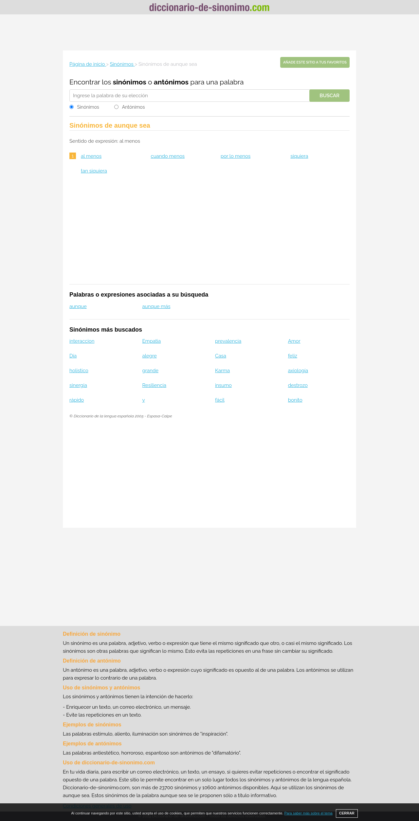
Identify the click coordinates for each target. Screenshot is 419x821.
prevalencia (228, 341)
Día (73, 356)
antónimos (171, 82)
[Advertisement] (209, 32)
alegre (149, 356)
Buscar (329, 96)
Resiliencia (154, 385)
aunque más (156, 306)
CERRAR (347, 813)
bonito (295, 400)
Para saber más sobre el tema (308, 813)
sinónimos (129, 82)
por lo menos (235, 156)
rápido (76, 400)
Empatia (151, 341)
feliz (292, 356)
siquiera (299, 156)
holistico (78, 371)
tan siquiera (94, 171)
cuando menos (168, 156)
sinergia (78, 385)
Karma (222, 371)
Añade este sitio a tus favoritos (315, 62)
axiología (298, 371)
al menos (91, 156)
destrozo (298, 385)
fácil (220, 400)
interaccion (81, 341)
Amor (294, 341)
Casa (220, 356)
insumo (223, 385)
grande (150, 371)
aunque (78, 306)
